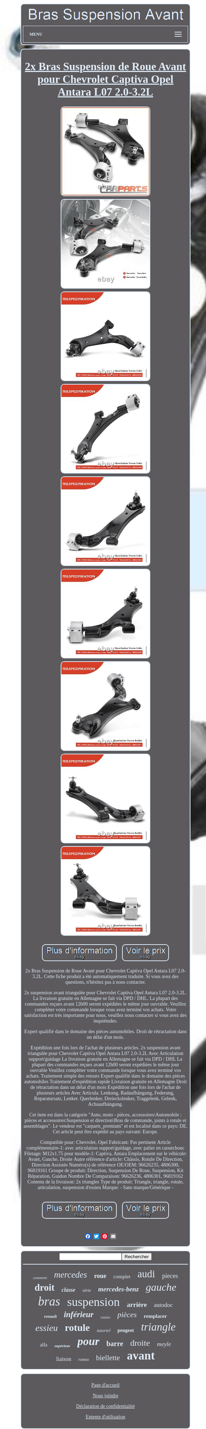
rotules (105, 1317)
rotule (77, 1327)
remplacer (155, 1316)
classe (68, 1290)
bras (49, 1301)
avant (141, 1355)
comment (40, 1278)
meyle (164, 1344)
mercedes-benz (118, 1289)
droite (140, 1342)
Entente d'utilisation (105, 1416)
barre (115, 1343)
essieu (46, 1328)
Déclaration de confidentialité (105, 1406)
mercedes (70, 1274)
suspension (93, 1301)
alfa (43, 1344)
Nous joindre (106, 1395)
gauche (161, 1287)
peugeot (125, 1330)
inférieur (78, 1314)
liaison (63, 1359)
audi (146, 1273)
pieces (170, 1275)
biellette (108, 1357)
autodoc (163, 1305)
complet (121, 1276)
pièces (127, 1314)
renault (50, 1316)
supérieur (62, 1346)
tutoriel (103, 1330)
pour (88, 1341)
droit (45, 1287)
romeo (83, 1359)
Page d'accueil (105, 1385)
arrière (137, 1304)
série (87, 1290)
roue (100, 1275)
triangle (158, 1327)
